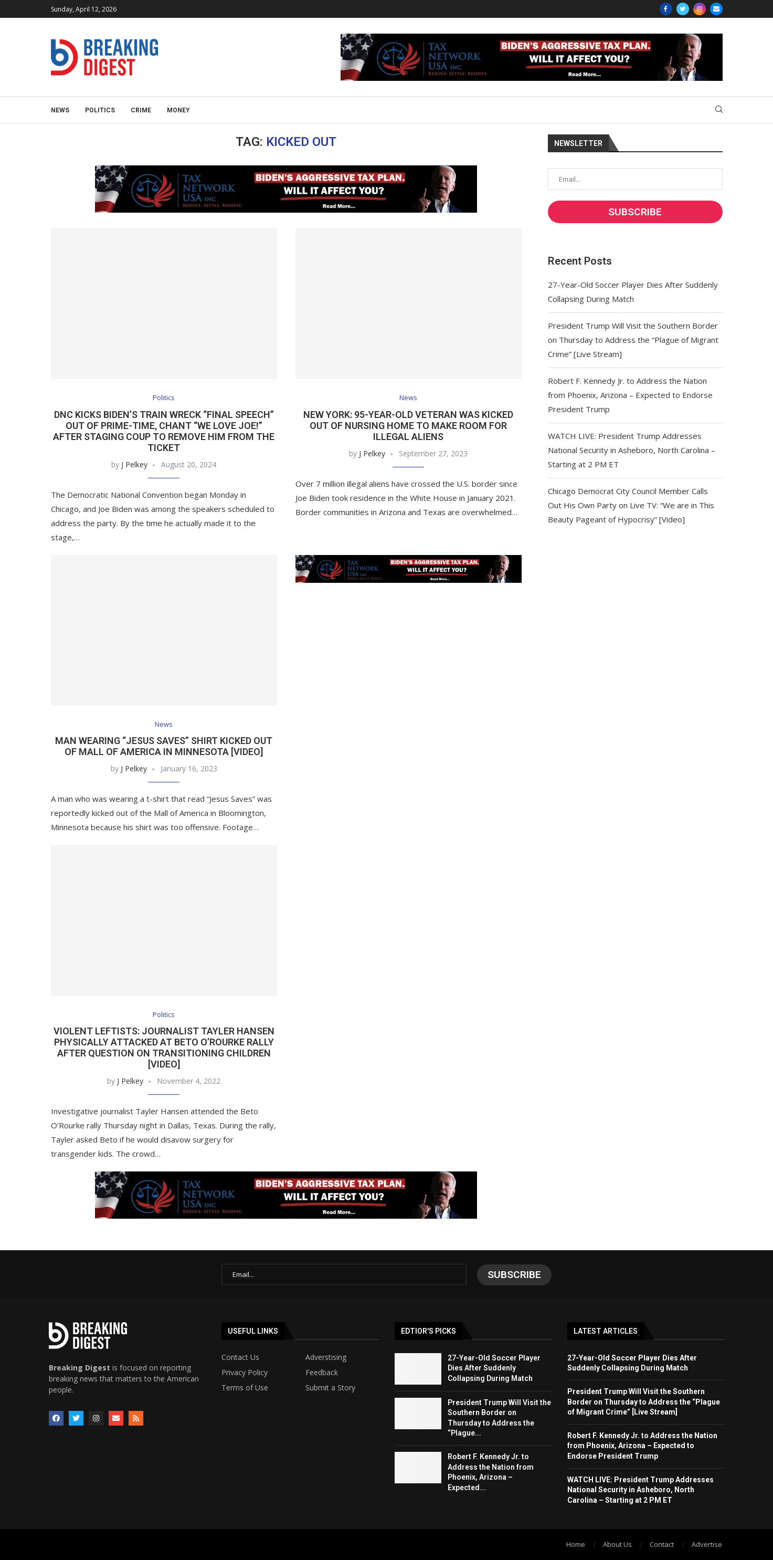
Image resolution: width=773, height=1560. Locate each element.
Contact (662, 1543)
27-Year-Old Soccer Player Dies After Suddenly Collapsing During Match (494, 1367)
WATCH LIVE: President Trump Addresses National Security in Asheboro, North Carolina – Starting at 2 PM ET (631, 450)
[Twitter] (682, 9)
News (60, 110)
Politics (100, 110)
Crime (141, 110)
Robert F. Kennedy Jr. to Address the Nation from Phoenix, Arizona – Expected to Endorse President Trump (630, 394)
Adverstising (325, 1356)
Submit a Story (330, 1387)
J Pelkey (134, 464)
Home (575, 1543)
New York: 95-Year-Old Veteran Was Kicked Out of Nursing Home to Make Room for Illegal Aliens (408, 425)
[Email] (716, 9)
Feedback (321, 1372)
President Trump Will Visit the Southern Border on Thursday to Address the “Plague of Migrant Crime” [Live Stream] (633, 339)
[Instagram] (699, 9)
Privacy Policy (244, 1372)
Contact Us (240, 1356)
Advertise (707, 1543)
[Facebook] (666, 9)
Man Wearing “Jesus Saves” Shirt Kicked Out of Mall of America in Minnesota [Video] (163, 747)
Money (178, 110)
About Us (617, 1543)
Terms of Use (244, 1387)
